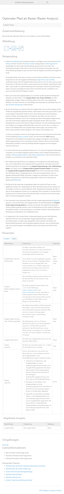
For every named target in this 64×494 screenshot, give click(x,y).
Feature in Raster (23, 136)
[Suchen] (47, 2)
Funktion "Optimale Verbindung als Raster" (19, 480)
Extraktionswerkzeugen (15, 105)
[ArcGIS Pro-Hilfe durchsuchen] (30, 2)
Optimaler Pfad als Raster (14, 474)
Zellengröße (55, 200)
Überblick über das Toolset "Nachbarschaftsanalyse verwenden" (26, 466)
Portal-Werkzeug (15, 61)
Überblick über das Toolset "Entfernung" (18, 469)
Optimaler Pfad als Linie (13, 477)
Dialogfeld (7, 238)
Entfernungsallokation (38, 155)
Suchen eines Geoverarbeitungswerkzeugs (19, 471)
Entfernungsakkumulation (20, 155)
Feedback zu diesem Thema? (52, 490)
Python (14, 238)
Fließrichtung (16, 180)
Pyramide (5, 445)
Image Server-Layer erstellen (46, 80)
